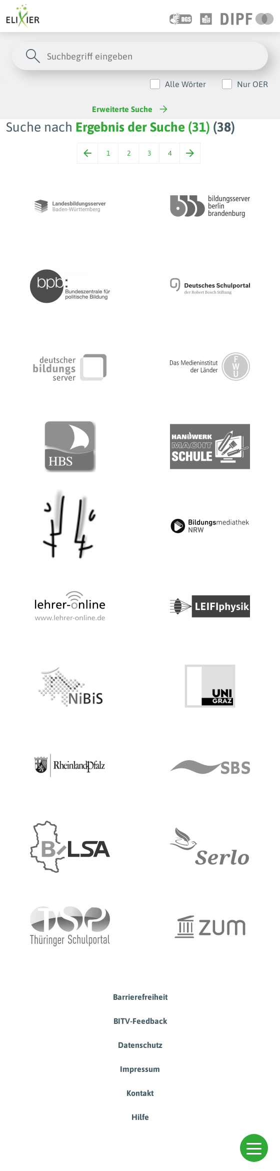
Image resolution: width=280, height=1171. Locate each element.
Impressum (140, 1068)
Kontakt (140, 1092)
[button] (254, 1148)
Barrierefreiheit (140, 996)
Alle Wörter (185, 84)
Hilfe (140, 1116)
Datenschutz (140, 1044)
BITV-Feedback (140, 1020)
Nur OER (252, 84)
